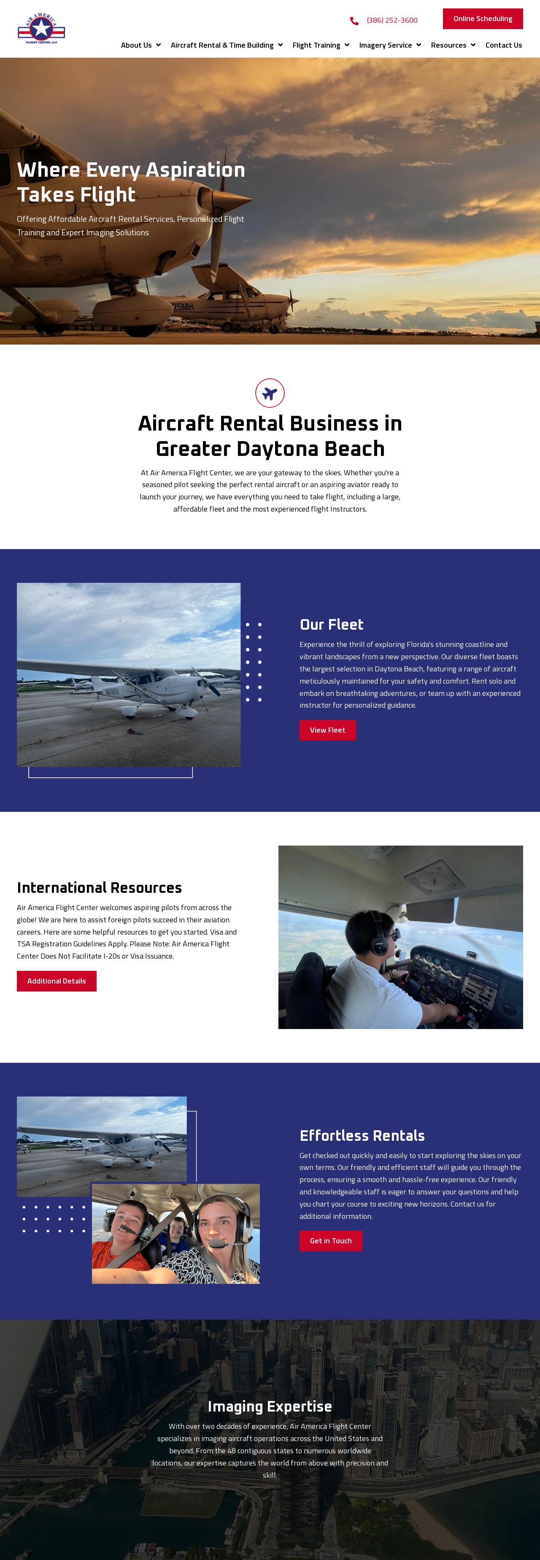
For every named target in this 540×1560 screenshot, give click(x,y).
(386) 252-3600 (392, 20)
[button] (483, 18)
